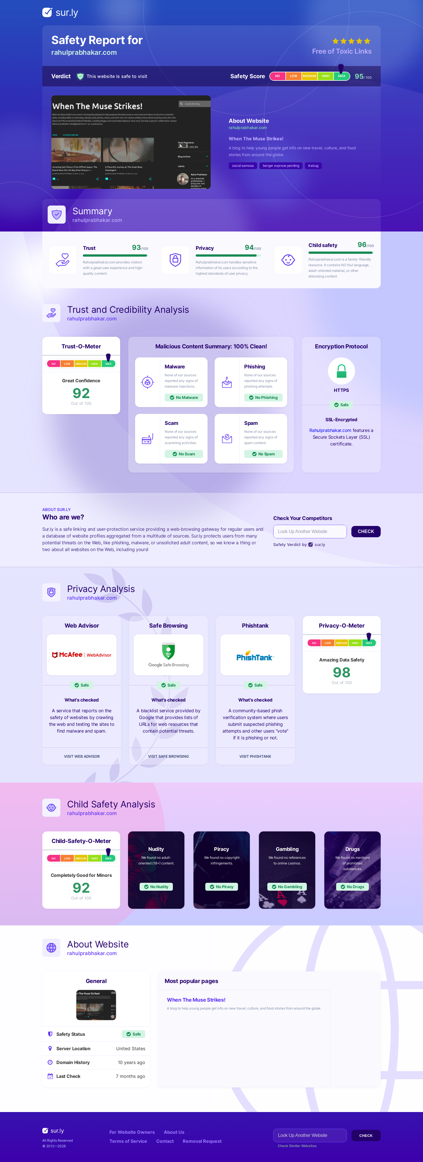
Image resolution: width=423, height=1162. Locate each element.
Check (366, 531)
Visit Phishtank (255, 756)
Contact (165, 1141)
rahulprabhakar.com (84, 52)
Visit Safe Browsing (168, 756)
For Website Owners (132, 1132)
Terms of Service (128, 1141)
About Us (174, 1132)
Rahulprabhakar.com (330, 430)
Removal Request (202, 1141)
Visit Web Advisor (82, 756)
